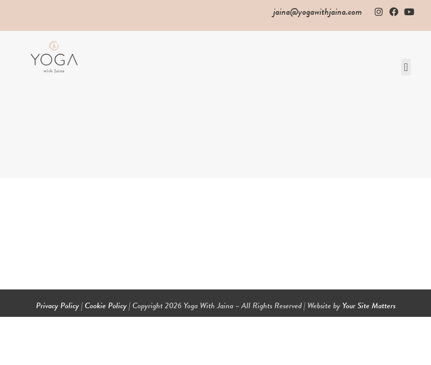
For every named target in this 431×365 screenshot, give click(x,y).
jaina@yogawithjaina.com (317, 11)
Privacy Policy (57, 305)
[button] (406, 67)
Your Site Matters (369, 305)
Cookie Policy (106, 305)
